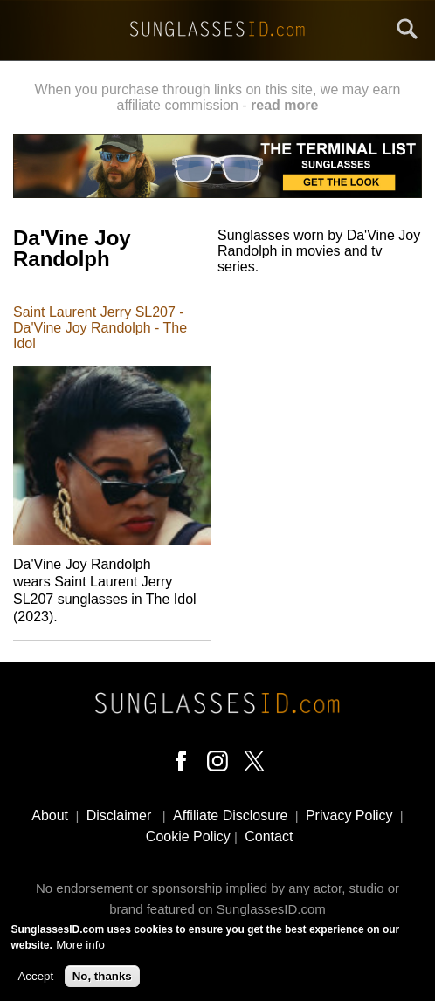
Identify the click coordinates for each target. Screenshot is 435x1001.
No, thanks (102, 979)
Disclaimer (119, 815)
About (49, 815)
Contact (269, 836)
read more (284, 105)
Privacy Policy (349, 815)
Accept (35, 979)
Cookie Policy (188, 836)
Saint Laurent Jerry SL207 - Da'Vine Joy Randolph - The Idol (100, 328)
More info (80, 949)
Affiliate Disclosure (230, 815)
